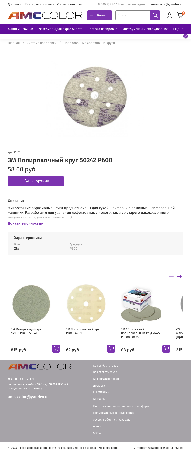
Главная (14, 43)
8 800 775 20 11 (22, 379)
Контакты (99, 399)
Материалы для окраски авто (60, 29)
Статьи (97, 433)
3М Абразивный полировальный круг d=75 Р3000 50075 (148, 338)
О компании (66, 4)
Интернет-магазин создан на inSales (158, 448)
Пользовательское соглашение (113, 413)
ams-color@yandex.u (27, 396)
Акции (97, 426)
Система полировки (102, 29)
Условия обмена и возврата (111, 419)
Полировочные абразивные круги (89, 43)
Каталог (99, 15)
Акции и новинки (20, 29)
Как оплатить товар (39, 4)
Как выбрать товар (105, 365)
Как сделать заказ (105, 372)
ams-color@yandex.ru (167, 4)
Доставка (14, 4)
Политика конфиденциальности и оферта (121, 406)
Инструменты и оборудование (145, 29)
